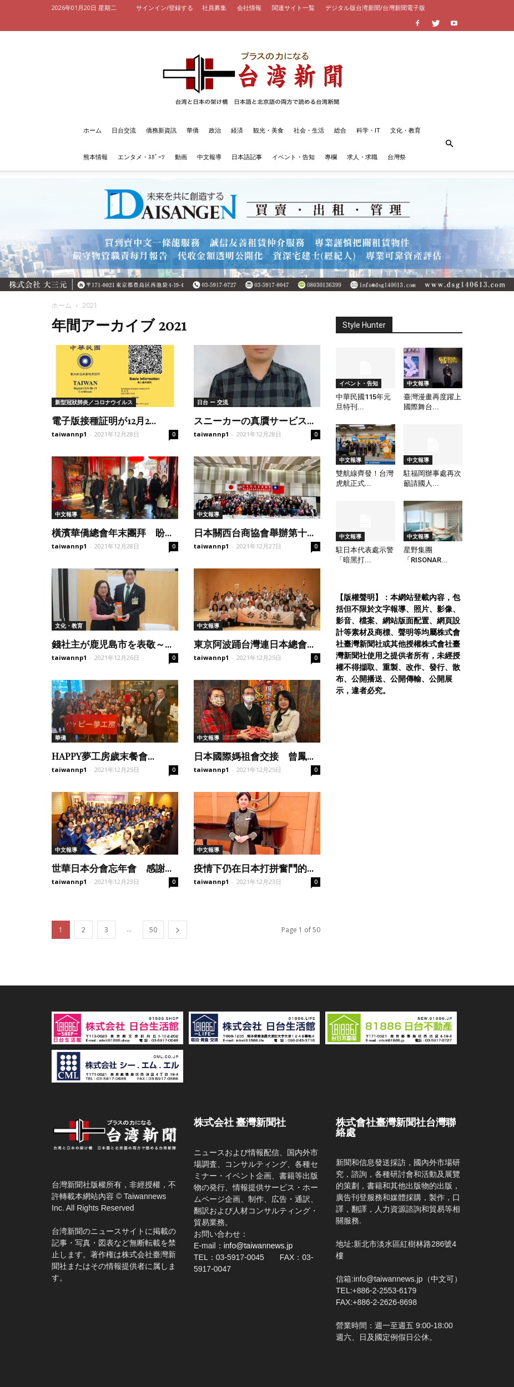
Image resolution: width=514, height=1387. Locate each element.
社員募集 (214, 7)
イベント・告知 (293, 156)
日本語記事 (246, 156)
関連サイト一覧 (293, 7)
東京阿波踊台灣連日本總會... (254, 644)
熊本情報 (95, 156)
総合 (340, 130)
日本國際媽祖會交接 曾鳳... (254, 756)
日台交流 (124, 130)
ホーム (92, 130)
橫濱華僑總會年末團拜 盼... (112, 532)
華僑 (193, 130)
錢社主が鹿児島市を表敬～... (112, 644)
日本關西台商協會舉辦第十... (254, 532)
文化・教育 (405, 130)
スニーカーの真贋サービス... (254, 420)
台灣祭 (396, 156)
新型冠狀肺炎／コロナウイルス (94, 402)
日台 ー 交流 (212, 402)
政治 (215, 130)
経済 (237, 130)
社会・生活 (309, 130)
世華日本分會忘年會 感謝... (112, 868)
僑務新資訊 (161, 130)
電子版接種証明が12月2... (104, 420)
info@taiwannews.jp (258, 1245)
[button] (449, 143)
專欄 (331, 156)
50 (153, 929)
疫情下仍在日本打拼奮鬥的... (254, 868)
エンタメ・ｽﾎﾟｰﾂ (141, 156)
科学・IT (368, 130)
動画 (181, 156)
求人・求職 (362, 156)
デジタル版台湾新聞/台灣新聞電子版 (375, 7)
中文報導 (209, 156)
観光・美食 (268, 130)
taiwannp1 (69, 434)
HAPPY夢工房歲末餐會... (103, 756)
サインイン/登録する (164, 7)
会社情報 (249, 7)
